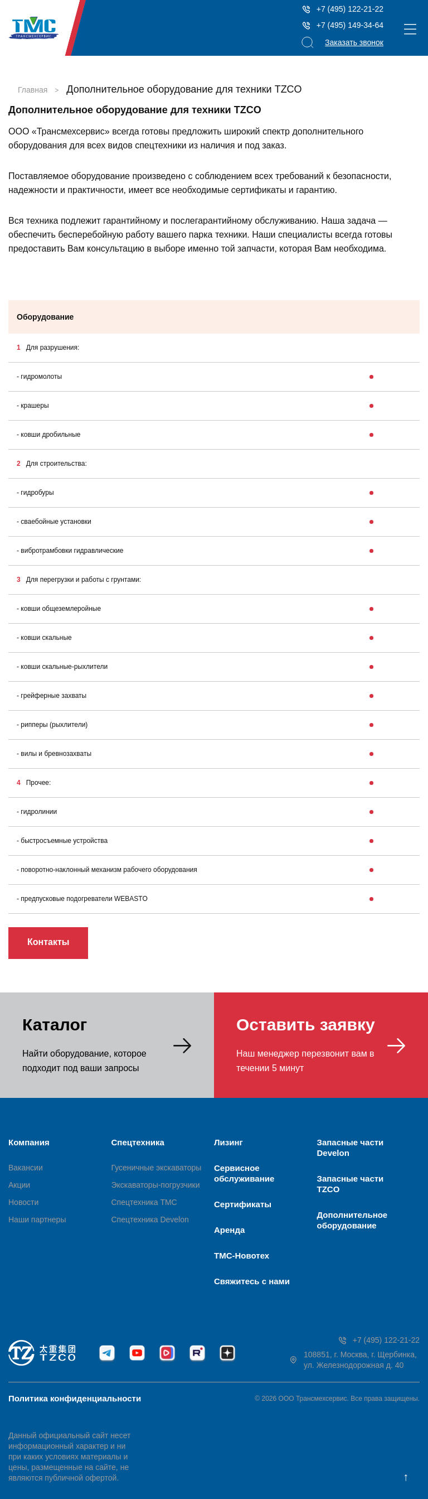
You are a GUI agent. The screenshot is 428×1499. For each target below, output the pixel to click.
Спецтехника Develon (150, 1219)
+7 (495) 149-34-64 (342, 25)
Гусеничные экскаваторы (156, 1167)
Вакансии (25, 1167)
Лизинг (228, 1142)
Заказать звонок (354, 42)
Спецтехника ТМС (144, 1202)
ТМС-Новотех (241, 1255)
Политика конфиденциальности (74, 1398)
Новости (23, 1202)
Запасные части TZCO (350, 1184)
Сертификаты (242, 1204)
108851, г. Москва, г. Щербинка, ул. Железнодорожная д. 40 (353, 1360)
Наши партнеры (37, 1219)
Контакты (48, 942)
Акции (19, 1184)
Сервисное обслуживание (244, 1173)
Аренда (229, 1230)
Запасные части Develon (350, 1147)
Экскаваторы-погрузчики (155, 1184)
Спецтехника (137, 1142)
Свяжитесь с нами (252, 1281)
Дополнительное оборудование (352, 1220)
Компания (29, 1142)
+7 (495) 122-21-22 (342, 9)
